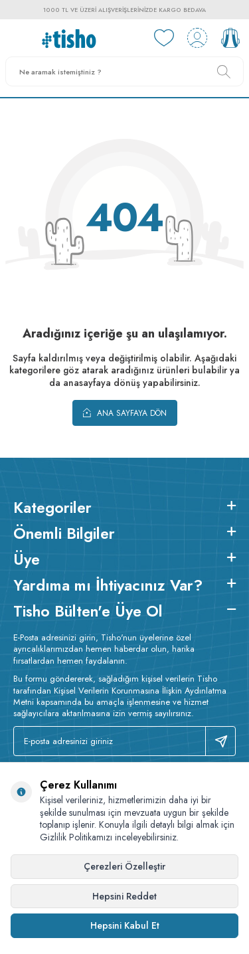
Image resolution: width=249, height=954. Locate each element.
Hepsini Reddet (124, 896)
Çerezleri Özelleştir (124, 866)
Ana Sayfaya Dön (125, 412)
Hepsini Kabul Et (124, 925)
